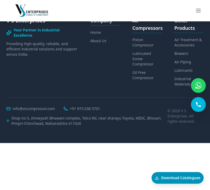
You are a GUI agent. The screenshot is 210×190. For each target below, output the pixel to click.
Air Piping (182, 61)
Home (95, 32)
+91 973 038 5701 (85, 108)
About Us (98, 40)
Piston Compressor (142, 42)
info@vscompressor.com (34, 108)
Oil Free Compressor (142, 75)
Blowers (181, 53)
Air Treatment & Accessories (188, 42)
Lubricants (183, 70)
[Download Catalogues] (178, 178)
